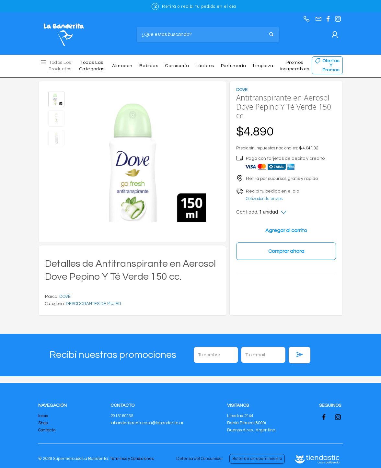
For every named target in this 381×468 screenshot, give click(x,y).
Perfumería (233, 66)
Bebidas (148, 66)
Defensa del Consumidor (199, 458)
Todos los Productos (60, 65)
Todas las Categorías (92, 65)
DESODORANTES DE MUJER (93, 303)
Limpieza (263, 66)
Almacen (122, 66)
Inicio (43, 416)
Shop (43, 423)
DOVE (65, 296)
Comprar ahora (286, 251)
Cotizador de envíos (264, 198)
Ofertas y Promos (331, 65)
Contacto (46, 430)
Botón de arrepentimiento (257, 458)
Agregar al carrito (286, 230)
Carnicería (177, 66)
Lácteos (205, 66)
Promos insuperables (294, 65)
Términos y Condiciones (132, 458)
